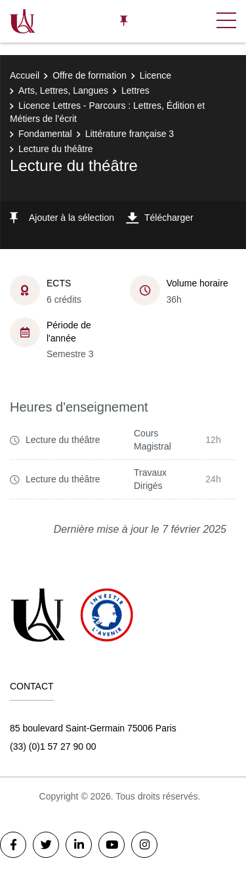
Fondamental (45, 133)
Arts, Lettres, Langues (63, 90)
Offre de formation (89, 75)
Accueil (24, 75)
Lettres (135, 90)
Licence (155, 75)
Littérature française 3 (129, 133)
